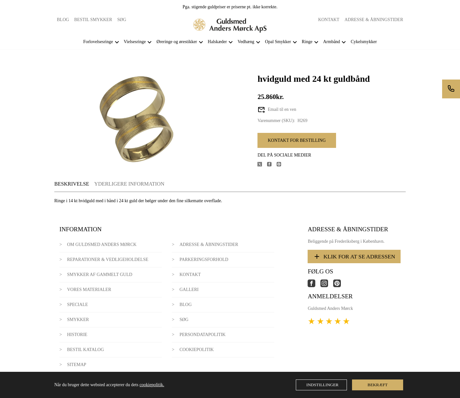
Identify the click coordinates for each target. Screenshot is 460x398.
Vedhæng (246, 41)
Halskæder (217, 41)
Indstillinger (322, 384)
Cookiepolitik (197, 349)
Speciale (77, 304)
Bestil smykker (93, 19)
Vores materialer (89, 289)
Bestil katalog (85, 349)
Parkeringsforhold (204, 259)
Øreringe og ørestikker (177, 41)
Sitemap (76, 364)
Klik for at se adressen (354, 256)
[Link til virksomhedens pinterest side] (339, 285)
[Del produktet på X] (262, 165)
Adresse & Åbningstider (373, 19)
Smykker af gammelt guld (99, 274)
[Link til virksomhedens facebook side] (314, 285)
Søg (121, 19)
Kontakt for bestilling (297, 140)
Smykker (78, 319)
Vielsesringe (135, 41)
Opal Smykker (278, 41)
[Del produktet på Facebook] (272, 165)
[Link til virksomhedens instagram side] (326, 285)
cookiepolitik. (152, 384)
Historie (77, 334)
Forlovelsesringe (98, 41)
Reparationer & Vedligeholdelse (107, 259)
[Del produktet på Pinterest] (281, 165)
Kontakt (329, 19)
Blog (63, 19)
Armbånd (331, 41)
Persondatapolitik (203, 334)
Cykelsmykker (364, 41)
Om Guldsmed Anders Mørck (101, 244)
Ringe (307, 41)
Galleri (189, 289)
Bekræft (378, 384)
